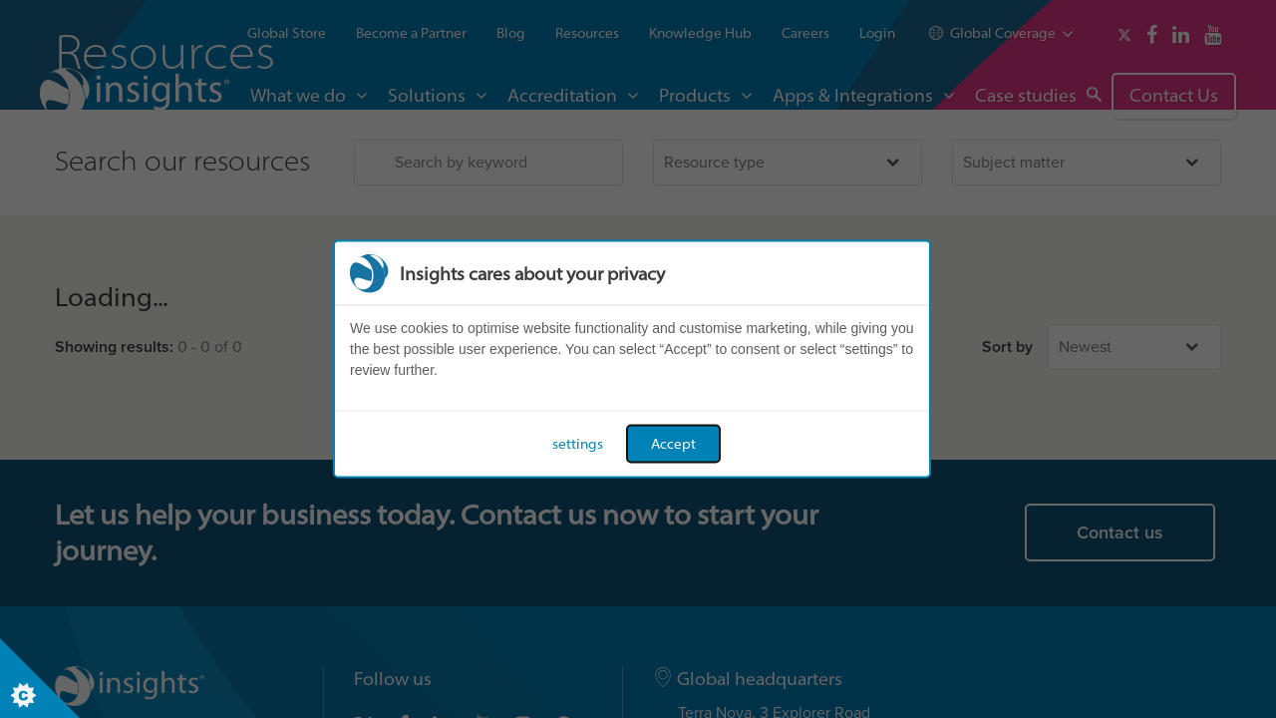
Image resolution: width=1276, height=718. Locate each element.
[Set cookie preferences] (40, 678)
